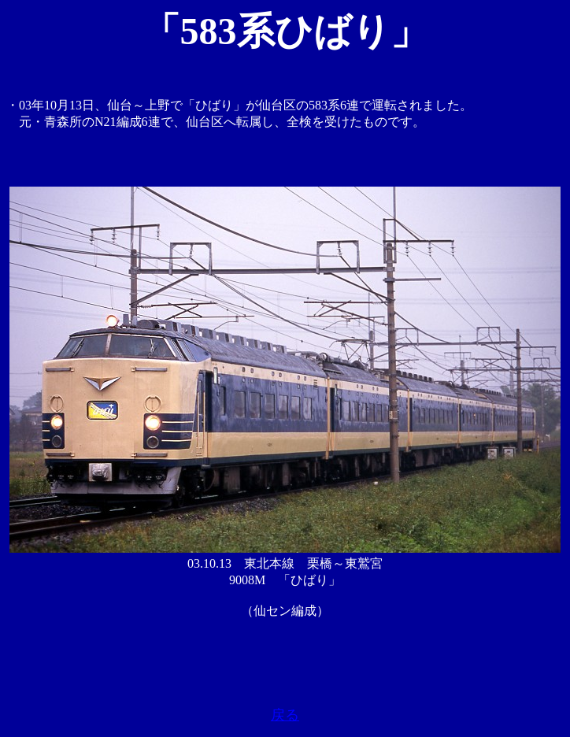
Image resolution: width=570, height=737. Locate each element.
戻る (285, 715)
